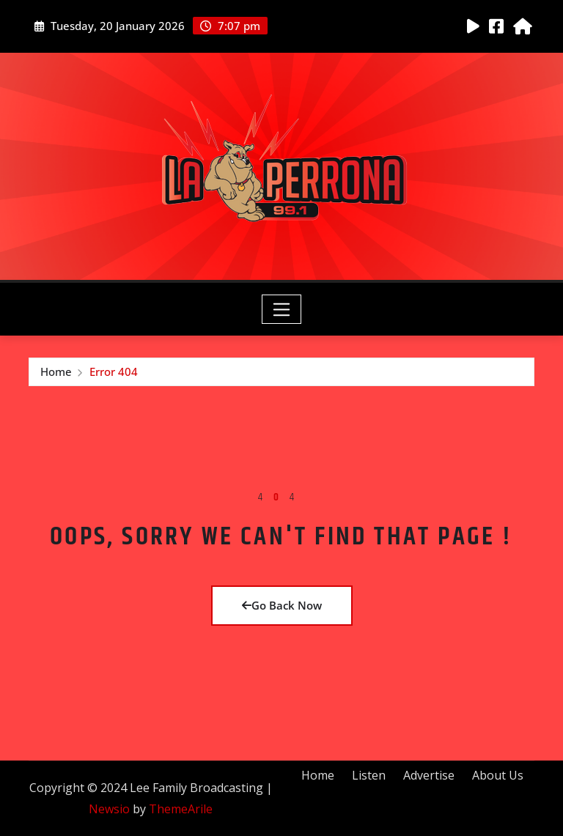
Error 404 (113, 371)
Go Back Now (282, 605)
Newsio (109, 809)
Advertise (429, 775)
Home (56, 371)
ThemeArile (181, 809)
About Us (497, 775)
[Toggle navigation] (282, 309)
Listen (369, 775)
